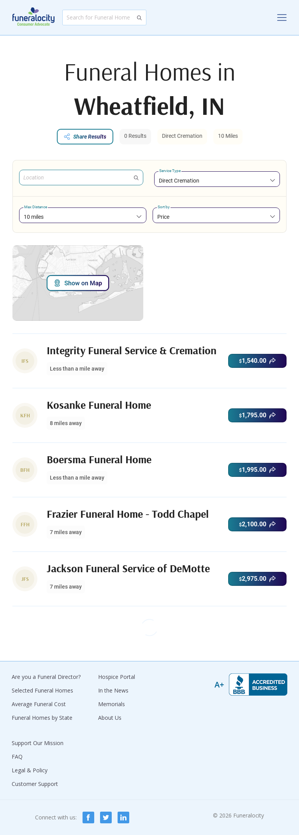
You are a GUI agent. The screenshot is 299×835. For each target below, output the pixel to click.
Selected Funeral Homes (42, 690)
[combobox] (217, 180)
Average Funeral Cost (39, 704)
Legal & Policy (29, 770)
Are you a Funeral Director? (46, 676)
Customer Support (35, 784)
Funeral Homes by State (42, 717)
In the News (113, 690)
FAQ (17, 756)
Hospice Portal (116, 676)
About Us (109, 717)
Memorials (111, 704)
